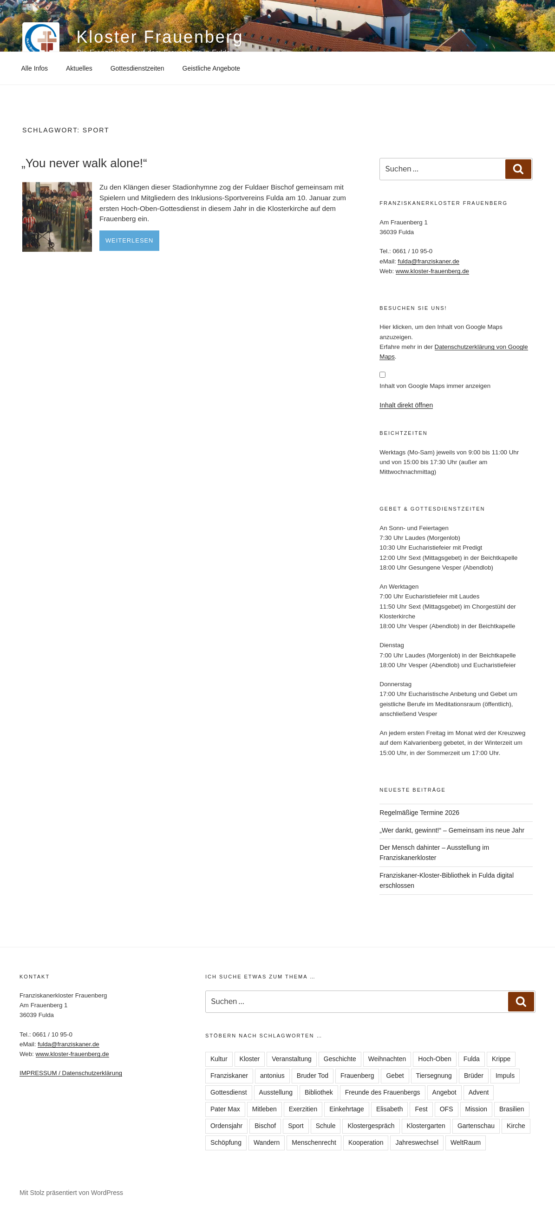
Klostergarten (426, 1125)
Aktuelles (79, 68)
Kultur (219, 1059)
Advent (479, 1092)
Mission (476, 1109)
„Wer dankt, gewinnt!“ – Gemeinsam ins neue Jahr (451, 830)
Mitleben (264, 1109)
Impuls (505, 1075)
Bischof (265, 1125)
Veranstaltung (292, 1059)
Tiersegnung (434, 1075)
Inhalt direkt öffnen (406, 405)
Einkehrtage (346, 1109)
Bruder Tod (312, 1075)
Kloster (250, 1059)
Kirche (516, 1125)
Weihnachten (387, 1059)
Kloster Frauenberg (159, 36)
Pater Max (225, 1109)
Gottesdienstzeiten (137, 68)
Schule (326, 1125)
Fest (421, 1109)
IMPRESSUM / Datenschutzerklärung (71, 1073)
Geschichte (340, 1059)
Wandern (267, 1142)
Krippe (501, 1059)
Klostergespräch (370, 1125)
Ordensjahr (226, 1125)
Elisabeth (389, 1109)
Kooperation (366, 1142)
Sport (295, 1125)
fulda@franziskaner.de (428, 261)
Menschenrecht (314, 1142)
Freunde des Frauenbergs (382, 1092)
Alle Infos (34, 68)
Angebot (444, 1092)
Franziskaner (229, 1075)
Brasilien (511, 1109)
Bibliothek (319, 1092)
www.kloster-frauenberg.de (432, 271)
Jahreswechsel (416, 1142)
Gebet (395, 1075)
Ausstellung (276, 1092)
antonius (272, 1075)
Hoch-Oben (434, 1059)
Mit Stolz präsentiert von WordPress (71, 1192)
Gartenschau (476, 1125)
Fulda (472, 1059)
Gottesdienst (228, 1092)
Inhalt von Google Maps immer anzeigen (434, 385)
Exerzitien (303, 1109)
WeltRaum (466, 1142)
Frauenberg (357, 1075)
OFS (446, 1109)
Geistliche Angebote (212, 68)
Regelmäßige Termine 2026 (419, 812)
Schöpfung (226, 1142)
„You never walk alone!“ (84, 163)
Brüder (473, 1075)
